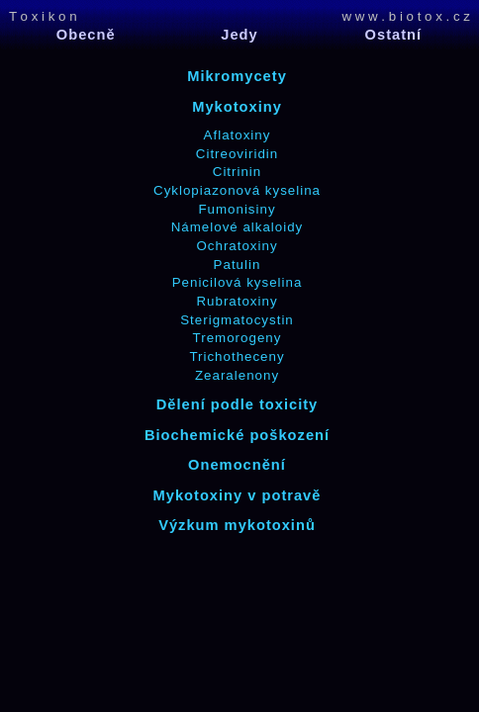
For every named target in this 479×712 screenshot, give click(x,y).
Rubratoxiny (236, 301)
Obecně (86, 35)
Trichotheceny (236, 356)
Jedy (239, 35)
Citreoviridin (237, 153)
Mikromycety (237, 76)
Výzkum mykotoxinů (237, 525)
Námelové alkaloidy (237, 227)
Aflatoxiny (237, 135)
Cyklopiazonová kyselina (237, 190)
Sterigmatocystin (237, 319)
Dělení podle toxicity (237, 404)
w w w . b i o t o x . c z (405, 16)
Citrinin (237, 171)
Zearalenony (237, 375)
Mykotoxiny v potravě (237, 495)
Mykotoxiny (237, 107)
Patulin (237, 264)
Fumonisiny (236, 209)
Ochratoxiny (236, 245)
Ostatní (394, 35)
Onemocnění (237, 465)
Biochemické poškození (237, 435)
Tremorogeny (237, 337)
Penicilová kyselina (237, 282)
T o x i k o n (43, 16)
